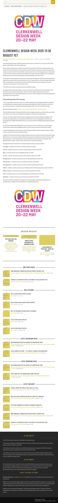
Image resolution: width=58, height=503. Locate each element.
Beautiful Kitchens (11, 243)
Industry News (44, 253)
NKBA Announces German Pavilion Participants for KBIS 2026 (27, 271)
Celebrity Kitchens (27, 246)
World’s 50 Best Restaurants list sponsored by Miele (29, 242)
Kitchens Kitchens (43, 500)
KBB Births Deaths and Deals (24, 407)
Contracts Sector (15, 390)
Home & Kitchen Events (9, 59)
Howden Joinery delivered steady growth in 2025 (24, 388)
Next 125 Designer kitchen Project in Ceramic (23, 311)
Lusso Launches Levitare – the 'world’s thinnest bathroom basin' (29, 351)
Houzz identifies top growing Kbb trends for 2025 (25, 374)
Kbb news (21, 477)
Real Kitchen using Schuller (19, 319)
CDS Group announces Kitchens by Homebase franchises (26, 405)
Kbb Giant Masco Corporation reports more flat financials (27, 396)
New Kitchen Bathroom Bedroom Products (30, 353)
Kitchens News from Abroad (39, 273)
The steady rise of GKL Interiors (11, 240)
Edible (43, 499)
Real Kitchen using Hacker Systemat (21, 294)
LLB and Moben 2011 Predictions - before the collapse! (47, 249)
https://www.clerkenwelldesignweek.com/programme (32, 109)
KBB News (6, 245)
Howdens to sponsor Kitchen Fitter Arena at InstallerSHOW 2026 (29, 279)
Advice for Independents (16, 344)
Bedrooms (30, 344)
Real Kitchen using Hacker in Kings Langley (23, 302)
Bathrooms (25, 344)
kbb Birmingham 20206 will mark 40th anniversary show (27, 342)
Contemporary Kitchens (11, 244)
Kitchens (9, 249)
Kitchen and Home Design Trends (25, 59)
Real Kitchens (14, 295)
